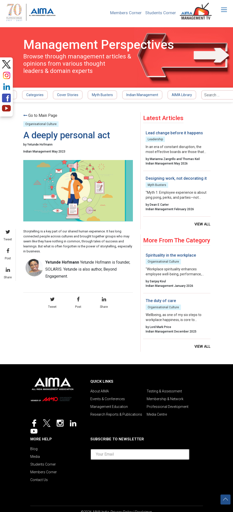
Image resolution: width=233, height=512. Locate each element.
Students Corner (159, 12)
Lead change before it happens (174, 133)
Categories (35, 95)
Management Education (109, 408)
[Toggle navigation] (220, 10)
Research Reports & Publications (116, 416)
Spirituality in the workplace (171, 255)
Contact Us (39, 481)
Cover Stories (67, 95)
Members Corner (123, 12)
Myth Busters (102, 95)
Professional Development (167, 408)
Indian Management (142, 95)
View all (202, 224)
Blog (34, 449)
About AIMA (99, 392)
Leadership (155, 139)
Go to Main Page (42, 115)
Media (35, 457)
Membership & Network (165, 400)
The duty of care (161, 301)
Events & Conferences (107, 400)
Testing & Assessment (164, 392)
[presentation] (140, 474)
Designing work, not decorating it (176, 178)
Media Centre (157, 416)
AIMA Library (182, 95)
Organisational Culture (41, 124)
